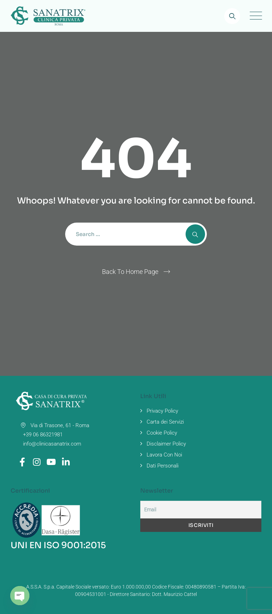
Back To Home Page (130, 271)
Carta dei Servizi (165, 422)
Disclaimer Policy (166, 444)
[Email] (200, 509)
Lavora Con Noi (164, 455)
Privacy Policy (162, 411)
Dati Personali (162, 466)
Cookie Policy (162, 433)
